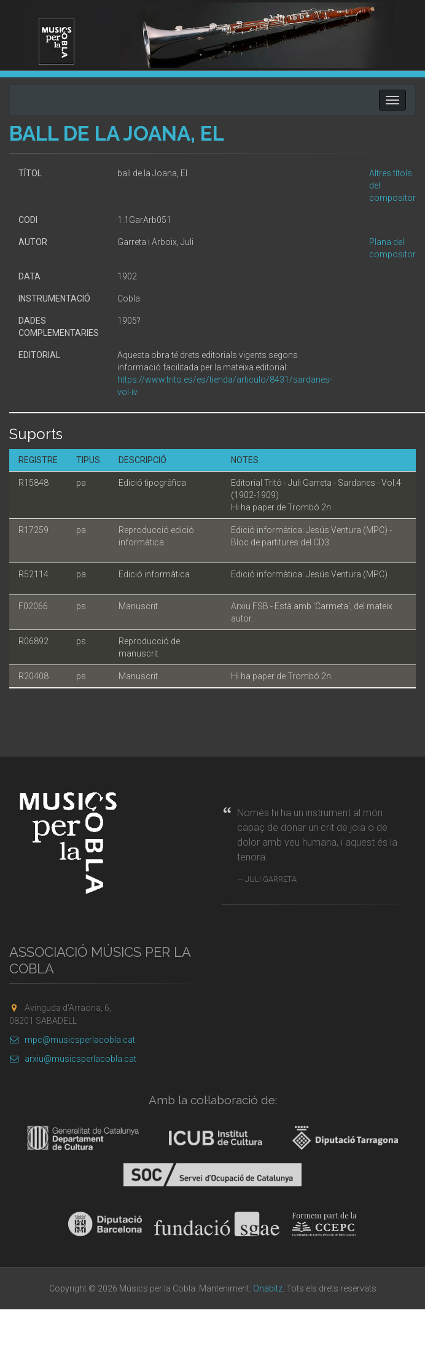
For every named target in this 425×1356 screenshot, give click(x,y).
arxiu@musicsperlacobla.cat (72, 1059)
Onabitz (268, 1288)
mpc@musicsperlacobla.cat (72, 1040)
